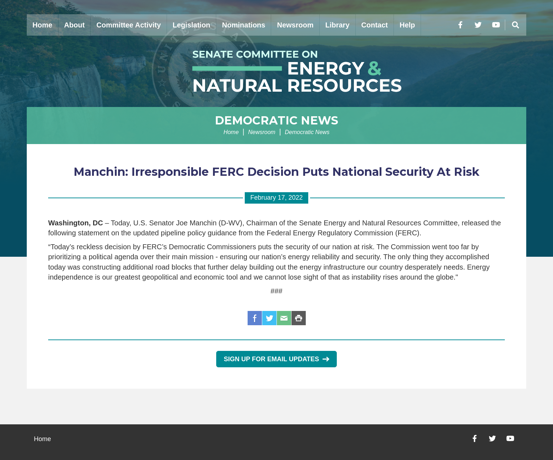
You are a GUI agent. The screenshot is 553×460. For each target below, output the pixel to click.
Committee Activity (128, 25)
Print (298, 318)
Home (42, 25)
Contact (374, 25)
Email (284, 318)
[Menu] (515, 25)
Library (337, 25)
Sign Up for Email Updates (276, 359)
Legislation (191, 25)
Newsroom (295, 25)
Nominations (243, 25)
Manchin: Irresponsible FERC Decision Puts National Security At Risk (276, 172)
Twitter (269, 318)
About (74, 25)
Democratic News (276, 120)
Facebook (255, 318)
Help (407, 25)
